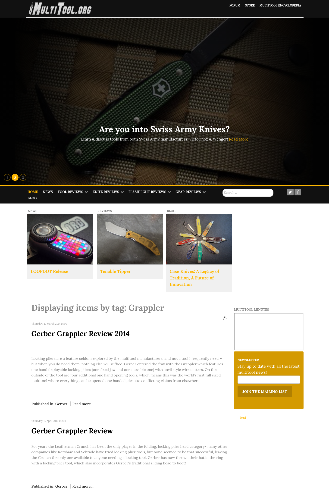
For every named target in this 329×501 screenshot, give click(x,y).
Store (249, 5)
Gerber (61, 403)
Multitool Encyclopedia (280, 5)
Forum (234, 5)
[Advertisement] (274, 238)
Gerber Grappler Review (72, 430)
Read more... (83, 403)
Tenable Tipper (115, 271)
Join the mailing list (265, 391)
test (243, 417)
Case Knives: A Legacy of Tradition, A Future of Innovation (194, 278)
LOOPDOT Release (49, 271)
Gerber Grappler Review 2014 (80, 333)
